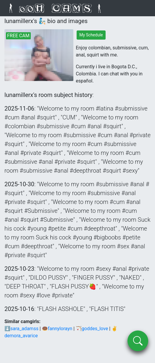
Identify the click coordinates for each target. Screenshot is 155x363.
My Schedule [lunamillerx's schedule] (91, 35)
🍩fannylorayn (57, 328)
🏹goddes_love (92, 328)
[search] (137, 340)
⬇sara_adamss (21, 328)
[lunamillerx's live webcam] (38, 55)
